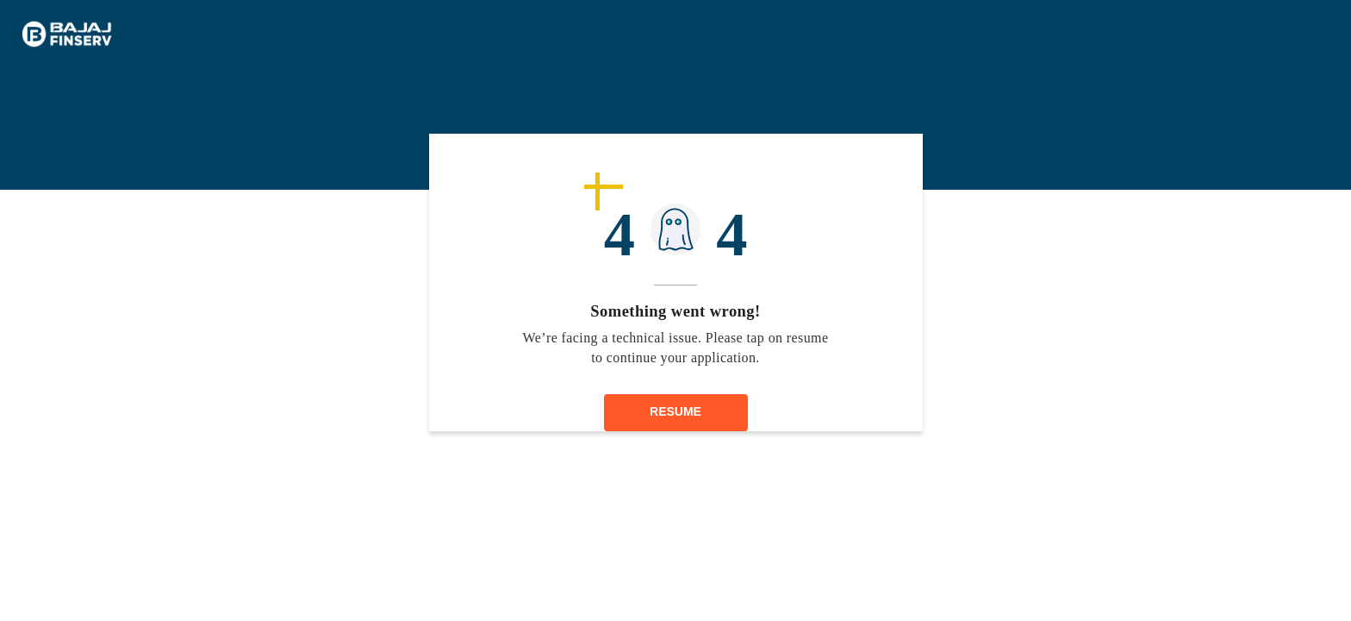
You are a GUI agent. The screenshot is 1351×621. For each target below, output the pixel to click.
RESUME (675, 411)
